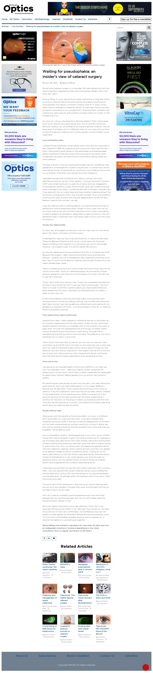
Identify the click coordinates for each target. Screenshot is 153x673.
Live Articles (17, 26)
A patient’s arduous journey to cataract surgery (65, 631)
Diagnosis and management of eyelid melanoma (49, 599)
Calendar (56, 19)
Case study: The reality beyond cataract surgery (67, 599)
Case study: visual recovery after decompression (85, 599)
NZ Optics (14, 19)
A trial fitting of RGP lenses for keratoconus (49, 629)
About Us (22, 656)
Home (4, 19)
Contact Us (80, 19)
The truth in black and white (103, 597)
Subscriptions (47, 656)
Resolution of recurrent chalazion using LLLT (103, 568)
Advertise (92, 19)
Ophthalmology (42, 19)
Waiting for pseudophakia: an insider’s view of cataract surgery (54, 26)
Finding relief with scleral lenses (84, 629)
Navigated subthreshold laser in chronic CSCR (85, 568)
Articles (5, 26)
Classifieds (68, 19)
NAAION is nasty (65, 566)
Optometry (27, 19)
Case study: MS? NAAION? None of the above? (102, 630)
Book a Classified (78, 656)
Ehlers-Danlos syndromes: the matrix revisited (49, 567)
